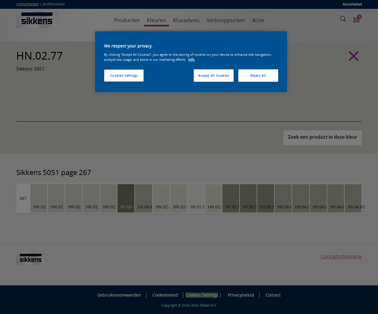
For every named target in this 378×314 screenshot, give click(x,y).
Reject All (258, 75)
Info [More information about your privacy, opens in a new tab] (191, 59)
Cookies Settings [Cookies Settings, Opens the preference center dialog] (124, 75)
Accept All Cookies (213, 75)
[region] (191, 61)
